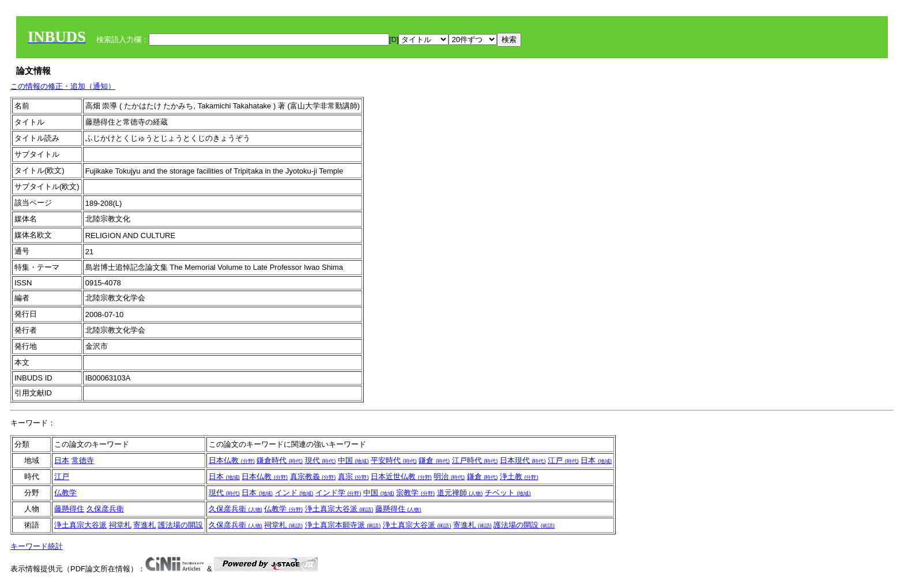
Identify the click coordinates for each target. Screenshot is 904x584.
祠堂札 (120, 525)
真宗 (353, 476)
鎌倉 (434, 460)
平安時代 (394, 460)
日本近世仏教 (401, 476)
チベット (508, 492)
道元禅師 (460, 492)
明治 (449, 476)
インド (294, 492)
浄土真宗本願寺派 (343, 525)
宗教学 (415, 492)
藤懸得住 (69, 508)
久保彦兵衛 (105, 508)
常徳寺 (82, 460)
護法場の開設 (180, 525)
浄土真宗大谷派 (339, 508)
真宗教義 (313, 476)
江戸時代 (475, 460)
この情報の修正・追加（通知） (62, 86)
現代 (320, 460)
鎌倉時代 (280, 460)
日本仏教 (232, 460)
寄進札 (144, 525)
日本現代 (523, 460)
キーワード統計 (36, 546)
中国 (353, 460)
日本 (61, 460)
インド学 (338, 492)
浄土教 (519, 476)
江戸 (563, 460)
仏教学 (65, 492)
